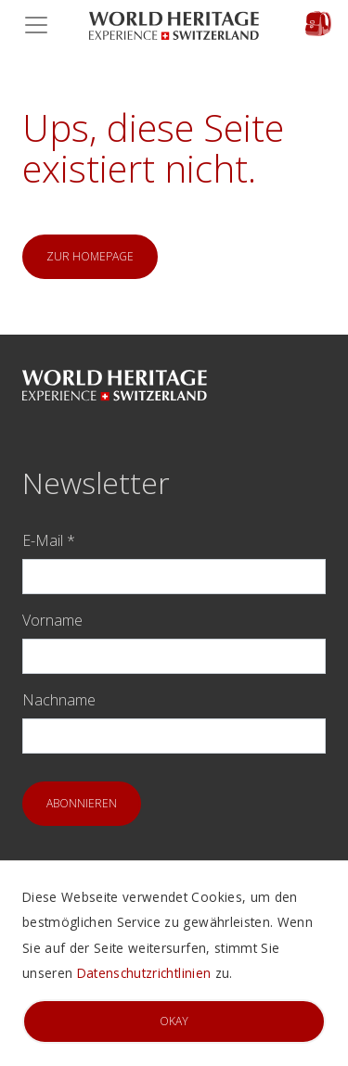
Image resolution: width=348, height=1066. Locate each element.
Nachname (59, 700)
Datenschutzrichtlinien (144, 973)
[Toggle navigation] (41, 25)
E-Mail (48, 540)
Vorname (52, 620)
